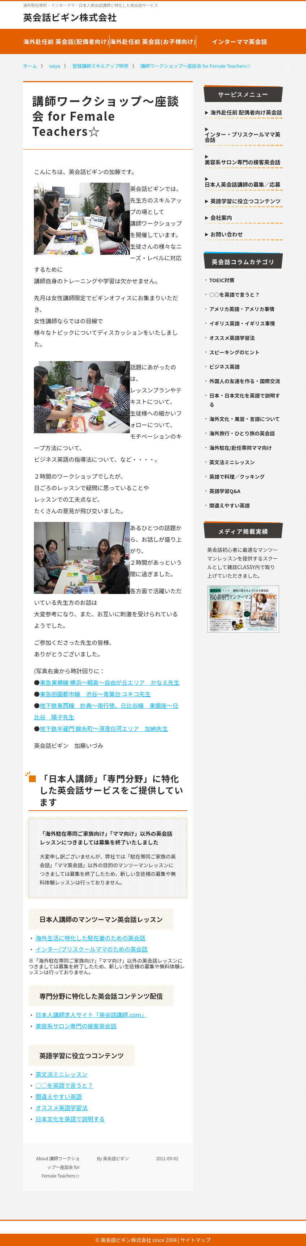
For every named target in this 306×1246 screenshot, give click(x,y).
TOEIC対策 (221, 280)
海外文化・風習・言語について (244, 418)
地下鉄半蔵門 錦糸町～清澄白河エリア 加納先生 (104, 728)
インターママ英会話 (239, 41)
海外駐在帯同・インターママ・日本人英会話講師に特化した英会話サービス (90, 5)
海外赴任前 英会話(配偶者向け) (66, 41)
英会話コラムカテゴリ (243, 262)
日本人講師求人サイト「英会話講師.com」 (91, 1014)
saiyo (55, 65)
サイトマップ (195, 1239)
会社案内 (221, 218)
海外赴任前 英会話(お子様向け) (153, 41)
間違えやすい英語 (59, 1096)
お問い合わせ (226, 234)
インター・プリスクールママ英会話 (242, 137)
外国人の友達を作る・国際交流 (244, 381)
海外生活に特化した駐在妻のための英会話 (90, 938)
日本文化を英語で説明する (70, 1118)
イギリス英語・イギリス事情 (242, 323)
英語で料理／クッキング (237, 476)
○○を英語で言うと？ (64, 1085)
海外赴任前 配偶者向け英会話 (246, 113)
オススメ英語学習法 (62, 1107)
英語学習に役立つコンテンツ (245, 201)
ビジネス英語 (224, 366)
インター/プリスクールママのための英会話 (92, 949)
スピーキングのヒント (234, 352)
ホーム (30, 65)
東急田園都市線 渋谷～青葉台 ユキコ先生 (95, 693)
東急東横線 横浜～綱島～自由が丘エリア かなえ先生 (110, 682)
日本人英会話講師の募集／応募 (242, 185)
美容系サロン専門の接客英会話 (76, 1025)
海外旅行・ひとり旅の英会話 (242, 433)
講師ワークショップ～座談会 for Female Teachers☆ (195, 65)
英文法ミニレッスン (62, 1074)
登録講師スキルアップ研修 (100, 65)
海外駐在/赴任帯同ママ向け (240, 447)
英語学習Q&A (224, 491)
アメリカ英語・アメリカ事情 (242, 308)
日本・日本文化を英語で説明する (244, 400)
